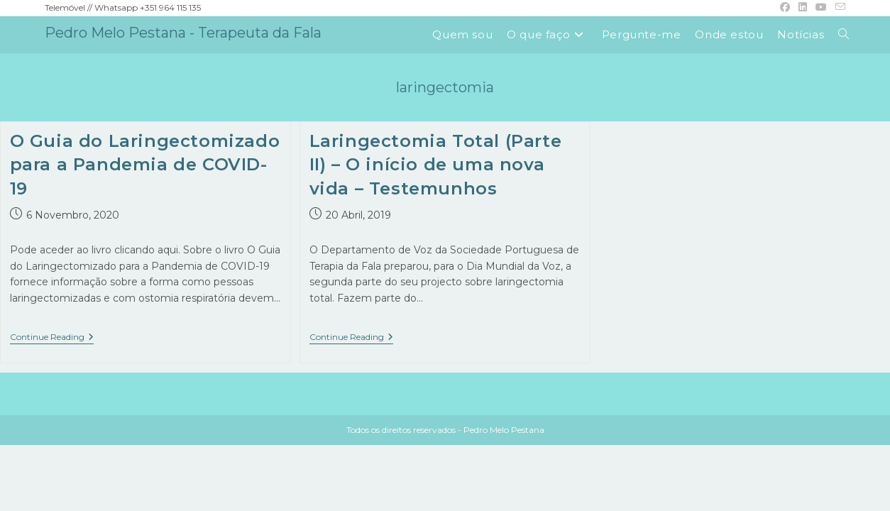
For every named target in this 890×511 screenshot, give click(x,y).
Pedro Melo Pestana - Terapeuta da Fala (183, 32)
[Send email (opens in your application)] (838, 8)
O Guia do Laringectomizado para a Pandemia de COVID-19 (145, 165)
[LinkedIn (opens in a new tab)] (802, 8)
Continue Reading (52, 338)
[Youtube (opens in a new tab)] (821, 8)
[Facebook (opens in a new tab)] (785, 8)
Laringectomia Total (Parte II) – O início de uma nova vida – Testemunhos (435, 165)
